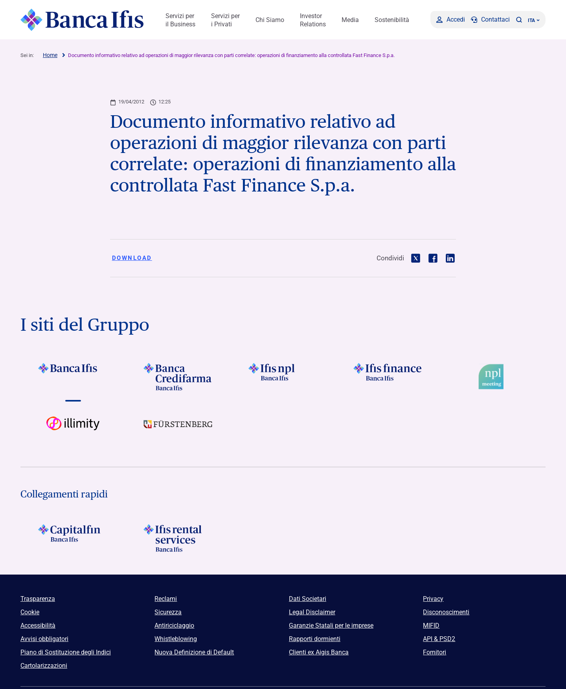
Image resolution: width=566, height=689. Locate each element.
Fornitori (434, 652)
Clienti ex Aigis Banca (319, 652)
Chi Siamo (269, 20)
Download (132, 258)
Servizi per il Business (180, 20)
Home (50, 55)
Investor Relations (313, 20)
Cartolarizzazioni (43, 665)
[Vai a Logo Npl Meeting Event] (493, 377)
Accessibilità (37, 625)
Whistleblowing (175, 639)
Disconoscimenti (446, 612)
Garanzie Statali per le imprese (331, 625)
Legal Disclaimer (312, 612)
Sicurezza (168, 612)
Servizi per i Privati (225, 20)
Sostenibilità (392, 20)
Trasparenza (37, 598)
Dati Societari (307, 598)
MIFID (431, 625)
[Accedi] (450, 19)
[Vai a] (72, 377)
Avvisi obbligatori (44, 639)
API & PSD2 (439, 639)
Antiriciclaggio (174, 625)
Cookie (29, 612)
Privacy (433, 598)
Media (350, 20)
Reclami (165, 598)
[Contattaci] (490, 19)
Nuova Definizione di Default (194, 652)
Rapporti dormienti (314, 639)
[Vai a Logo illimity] (72, 430)
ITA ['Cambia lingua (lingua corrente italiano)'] (534, 20)
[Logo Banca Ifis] (82, 20)
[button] (519, 20)
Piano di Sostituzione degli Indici (65, 652)
